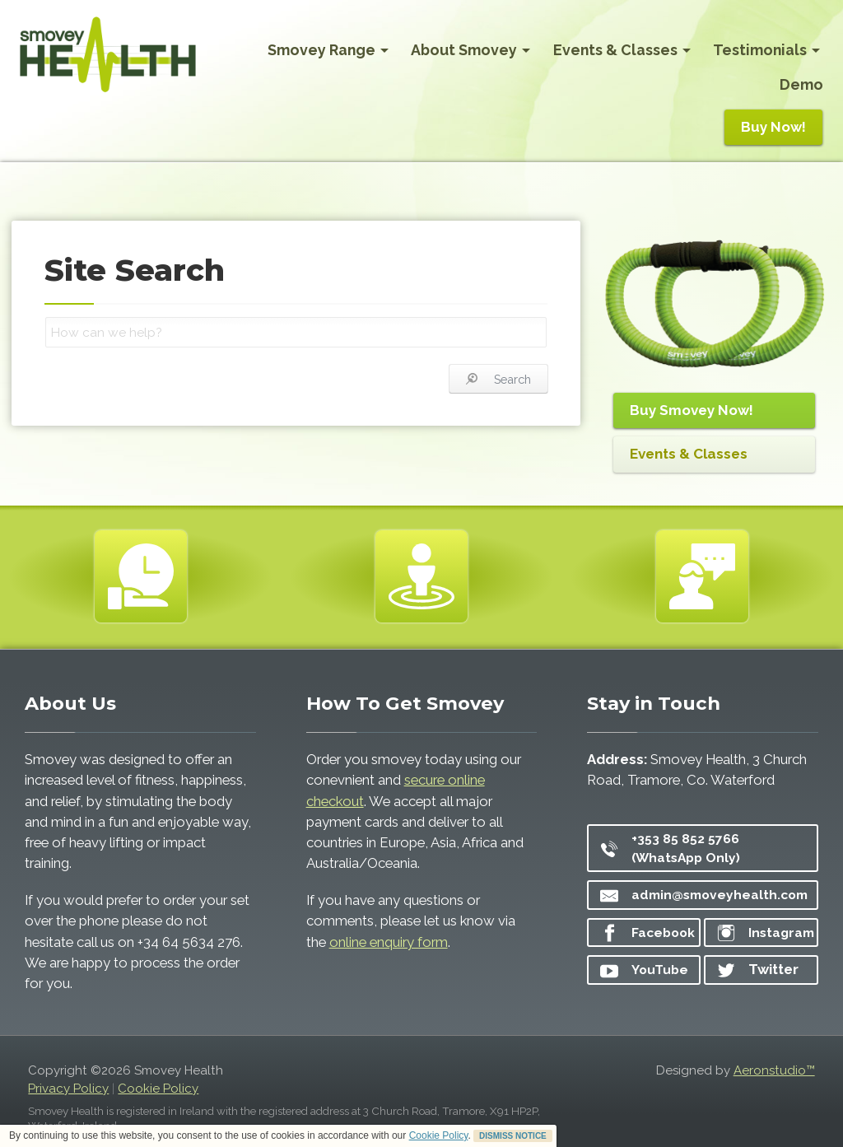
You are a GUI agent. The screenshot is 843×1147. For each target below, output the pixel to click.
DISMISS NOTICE (513, 1135)
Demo (801, 84)
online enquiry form (388, 942)
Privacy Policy (68, 1088)
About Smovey (470, 49)
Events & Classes (622, 49)
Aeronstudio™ (774, 1070)
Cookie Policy (438, 1135)
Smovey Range (328, 49)
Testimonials (766, 49)
